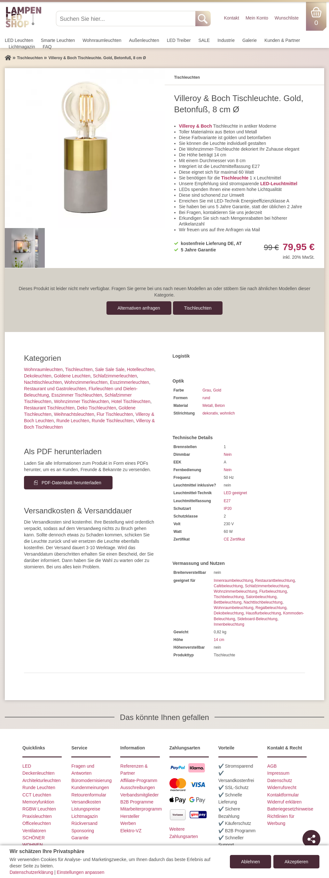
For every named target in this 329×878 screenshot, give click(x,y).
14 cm (219, 639)
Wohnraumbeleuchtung (234, 607)
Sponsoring (82, 830)
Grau (206, 390)
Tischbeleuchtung (229, 597)
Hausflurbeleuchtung (263, 613)
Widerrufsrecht (281, 787)
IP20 (228, 508)
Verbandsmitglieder (139, 794)
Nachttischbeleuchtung (263, 602)
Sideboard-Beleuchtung (257, 619)
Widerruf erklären (284, 801)
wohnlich (227, 413)
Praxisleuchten (37, 816)
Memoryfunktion (38, 801)
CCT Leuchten (36, 794)
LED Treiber (179, 40)
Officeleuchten (36, 823)
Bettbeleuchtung (228, 602)
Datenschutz (279, 780)
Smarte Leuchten (58, 40)
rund (206, 398)
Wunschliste (287, 17)
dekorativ (210, 413)
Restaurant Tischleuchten (49, 407)
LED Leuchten (19, 40)
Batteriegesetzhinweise (290, 808)
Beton (220, 405)
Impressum (278, 773)
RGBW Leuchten (39, 808)
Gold (217, 390)
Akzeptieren (296, 861)
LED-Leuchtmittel (278, 183)
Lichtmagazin (22, 46)
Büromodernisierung (91, 780)
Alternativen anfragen (139, 308)
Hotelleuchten (140, 369)
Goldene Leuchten (72, 375)
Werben (128, 823)
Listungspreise (85, 808)
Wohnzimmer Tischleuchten (81, 401)
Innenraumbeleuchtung (233, 580)
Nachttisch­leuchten (43, 382)
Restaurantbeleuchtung (275, 580)
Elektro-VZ (130, 830)
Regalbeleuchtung (270, 607)
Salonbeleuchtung (261, 597)
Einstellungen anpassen (81, 872)
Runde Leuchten (72, 420)
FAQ (47, 46)
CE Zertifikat (234, 539)
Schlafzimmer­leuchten (115, 375)
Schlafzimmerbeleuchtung (267, 586)
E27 (227, 501)
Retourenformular (88, 794)
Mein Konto (257, 17)
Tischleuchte (234, 177)
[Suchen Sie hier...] (126, 18)
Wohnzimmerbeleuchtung (235, 591)
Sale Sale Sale (109, 369)
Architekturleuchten (41, 780)
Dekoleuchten (37, 375)
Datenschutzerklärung (31, 872)
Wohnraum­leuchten (101, 40)
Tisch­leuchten (198, 308)
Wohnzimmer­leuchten (85, 382)
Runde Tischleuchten (113, 420)
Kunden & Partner (282, 40)
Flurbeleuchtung (273, 591)
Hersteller (129, 816)
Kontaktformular (283, 794)
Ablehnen (250, 861)
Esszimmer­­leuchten (129, 382)
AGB (272, 766)
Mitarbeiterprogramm (141, 808)
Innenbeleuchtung (229, 624)
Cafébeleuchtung (228, 586)
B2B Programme (136, 801)
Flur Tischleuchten (115, 414)
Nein (228, 454)
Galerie (249, 40)
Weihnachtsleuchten (74, 414)
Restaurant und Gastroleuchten (55, 388)
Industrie (226, 40)
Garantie (80, 837)
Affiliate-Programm (138, 780)
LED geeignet (235, 493)
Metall (207, 405)
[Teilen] (311, 839)
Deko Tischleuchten (96, 407)
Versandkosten (86, 801)
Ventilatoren (34, 830)
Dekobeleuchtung (229, 613)
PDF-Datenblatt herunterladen (71, 482)
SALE (204, 40)
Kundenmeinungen (90, 787)
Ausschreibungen (137, 787)
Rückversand (84, 823)
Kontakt (231, 17)
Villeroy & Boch (195, 126)
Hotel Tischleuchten (130, 401)
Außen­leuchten (144, 40)
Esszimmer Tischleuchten (76, 395)
